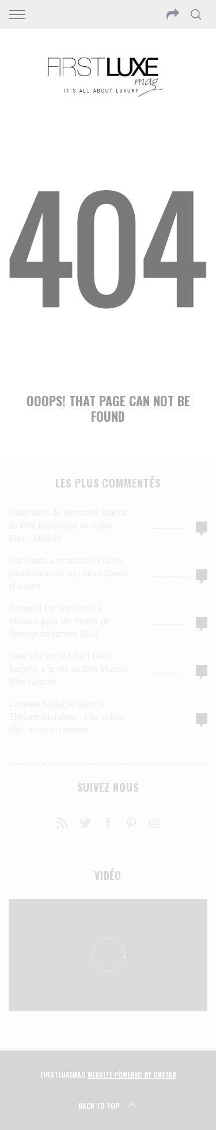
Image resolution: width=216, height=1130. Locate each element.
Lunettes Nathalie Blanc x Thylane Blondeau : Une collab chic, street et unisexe (66, 716)
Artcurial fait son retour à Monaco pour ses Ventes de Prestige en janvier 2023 (59, 620)
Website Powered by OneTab (132, 1074)
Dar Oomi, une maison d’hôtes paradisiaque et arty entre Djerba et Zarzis (69, 573)
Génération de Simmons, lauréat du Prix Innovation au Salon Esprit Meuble (68, 525)
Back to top (108, 1105)
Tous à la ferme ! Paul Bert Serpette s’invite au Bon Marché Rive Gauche (68, 668)
